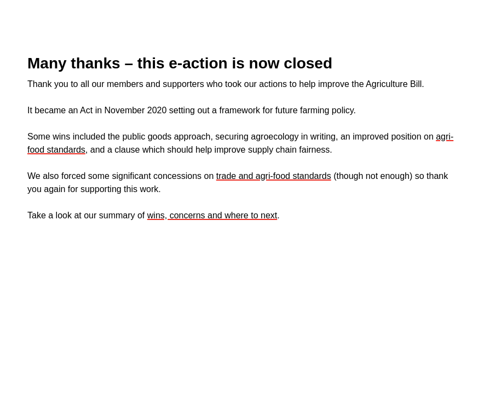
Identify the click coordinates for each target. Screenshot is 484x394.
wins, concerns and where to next (212, 215)
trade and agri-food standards (273, 176)
